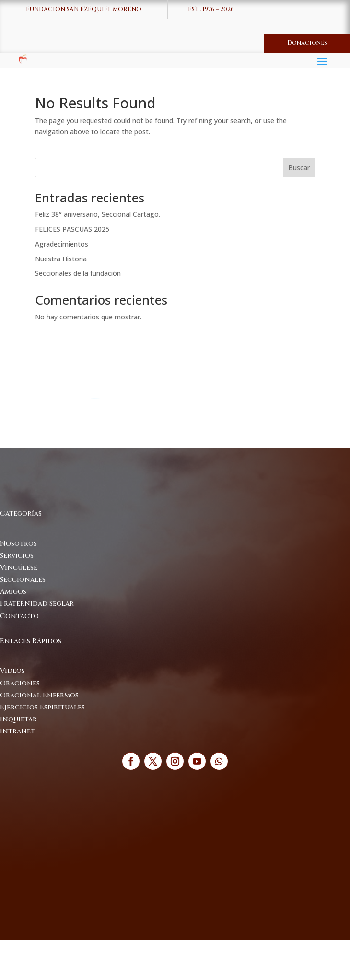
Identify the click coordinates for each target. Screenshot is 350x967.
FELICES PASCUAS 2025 (72, 229)
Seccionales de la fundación (78, 273)
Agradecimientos (61, 243)
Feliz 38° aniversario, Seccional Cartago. (97, 214)
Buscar (299, 167)
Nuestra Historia (61, 258)
